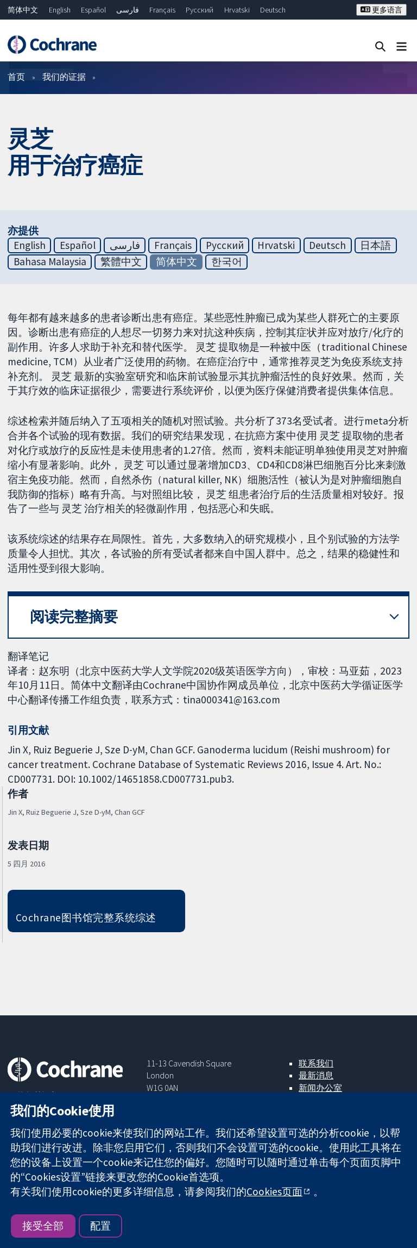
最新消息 (316, 1075)
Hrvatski (237, 10)
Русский (199, 10)
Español (93, 10)
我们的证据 (64, 76)
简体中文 (23, 10)
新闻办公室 (320, 1087)
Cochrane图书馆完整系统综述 (86, 917)
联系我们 (316, 1063)
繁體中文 (121, 261)
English (60, 10)
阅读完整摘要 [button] (74, 617)
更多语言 (381, 10)
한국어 (226, 261)
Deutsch (273, 10)
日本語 (375, 245)
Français (162, 10)
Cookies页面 (274, 1191)
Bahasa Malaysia (50, 261)
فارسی (127, 10)
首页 (16, 76)
